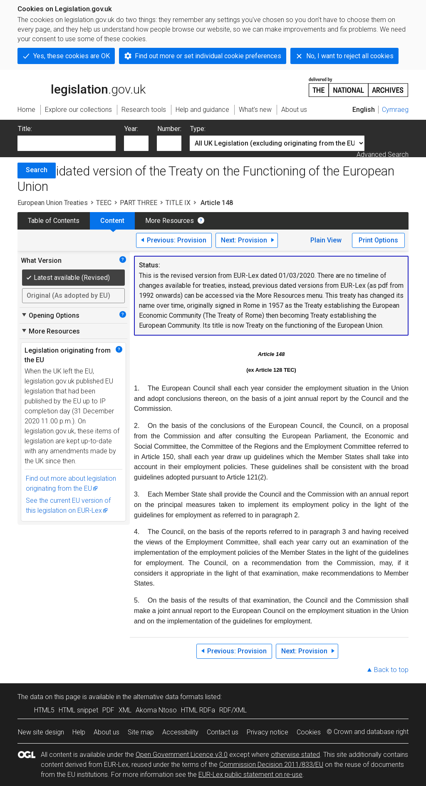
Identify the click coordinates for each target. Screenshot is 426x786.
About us (106, 732)
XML (125, 710)
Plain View (326, 240)
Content (112, 221)
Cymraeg (395, 110)
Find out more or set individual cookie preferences (208, 56)
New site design (41, 732)
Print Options (378, 240)
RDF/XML (233, 710)
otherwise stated (295, 755)
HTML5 (44, 710)
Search (36, 170)
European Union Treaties (52, 203)
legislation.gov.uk (81, 86)
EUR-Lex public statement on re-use (250, 775)
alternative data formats (168, 697)
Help (78, 732)
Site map (141, 732)
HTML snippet (78, 710)
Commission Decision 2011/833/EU (271, 765)
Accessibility (180, 732)
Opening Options (50, 315)
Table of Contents (53, 221)
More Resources (169, 221)
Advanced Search (383, 154)
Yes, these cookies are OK (71, 56)
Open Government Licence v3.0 (182, 755)
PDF (108, 710)
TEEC (103, 203)
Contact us (222, 732)
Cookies (309, 732)
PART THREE (138, 203)
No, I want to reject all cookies (350, 56)
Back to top (391, 670)
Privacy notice (267, 732)
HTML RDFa (198, 710)
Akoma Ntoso (156, 710)
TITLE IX (178, 203)
